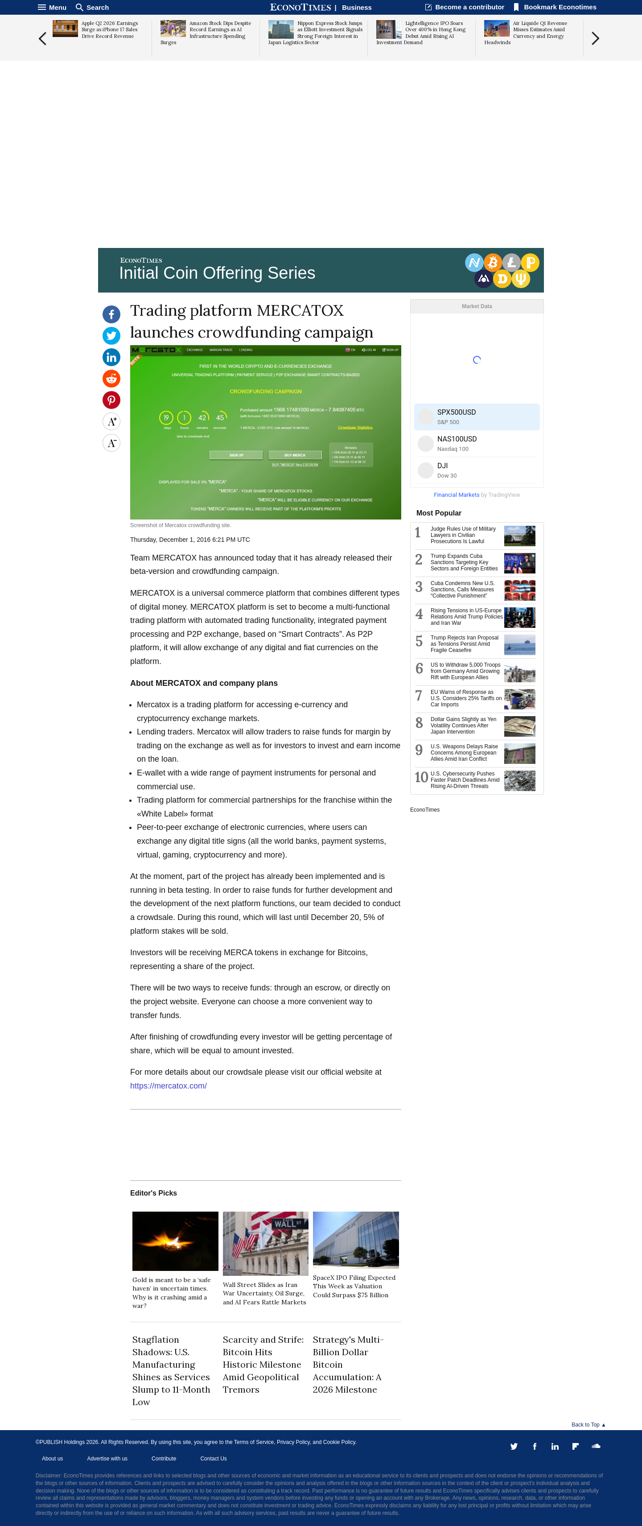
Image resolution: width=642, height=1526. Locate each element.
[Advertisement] (321, 176)
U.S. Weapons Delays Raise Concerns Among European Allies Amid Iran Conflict (464, 752)
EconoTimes (425, 810)
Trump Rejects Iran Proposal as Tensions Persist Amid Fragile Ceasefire (464, 644)
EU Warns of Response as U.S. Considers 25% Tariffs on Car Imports (466, 698)
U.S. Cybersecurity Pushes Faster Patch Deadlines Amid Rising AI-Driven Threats (465, 780)
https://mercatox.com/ (168, 1085)
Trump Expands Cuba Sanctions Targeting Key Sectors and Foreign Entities (464, 562)
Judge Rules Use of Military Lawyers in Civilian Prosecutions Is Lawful (463, 535)
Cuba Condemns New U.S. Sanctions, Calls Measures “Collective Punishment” (463, 589)
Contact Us (213, 1459)
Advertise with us (107, 1459)
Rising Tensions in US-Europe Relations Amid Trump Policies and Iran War (467, 616)
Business (357, 7)
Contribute (164, 1459)
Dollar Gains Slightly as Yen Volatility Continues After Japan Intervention (463, 725)
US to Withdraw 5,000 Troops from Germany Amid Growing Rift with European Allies (466, 671)
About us (52, 1459)
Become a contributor (469, 7)
